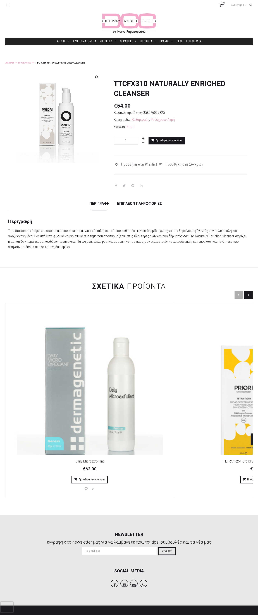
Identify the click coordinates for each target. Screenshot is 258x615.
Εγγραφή (167, 473)
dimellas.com (59, 609)
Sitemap (74, 609)
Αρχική (9, 62)
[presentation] (7, 607)
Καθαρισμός (140, 119)
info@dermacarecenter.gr (217, 586)
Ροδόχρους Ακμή (163, 119)
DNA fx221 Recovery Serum (160, 378)
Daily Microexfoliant (36, 378)
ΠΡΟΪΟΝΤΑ (148, 41)
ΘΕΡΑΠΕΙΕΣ (128, 41)
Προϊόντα (24, 62)
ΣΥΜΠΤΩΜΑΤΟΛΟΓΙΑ (84, 41)
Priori (130, 126)
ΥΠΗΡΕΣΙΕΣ (108, 41)
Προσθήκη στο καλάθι (169, 140)
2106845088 (208, 580)
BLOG (180, 41)
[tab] (90, 207)
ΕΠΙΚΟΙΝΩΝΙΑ (193, 41)
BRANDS (166, 41)
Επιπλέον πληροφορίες (144, 203)
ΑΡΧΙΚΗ (63, 41)
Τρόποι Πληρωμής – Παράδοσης (93, 562)
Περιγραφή (90, 203)
